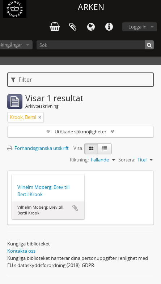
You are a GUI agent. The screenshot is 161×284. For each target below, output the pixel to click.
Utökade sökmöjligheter (80, 131)
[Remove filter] (39, 117)
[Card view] (91, 148)
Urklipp (73, 27)
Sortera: (126, 159)
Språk (91, 27)
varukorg (55, 27)
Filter (21, 80)
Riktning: (79, 159)
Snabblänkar (109, 27)
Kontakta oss (21, 251)
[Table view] (105, 148)
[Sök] (95, 44)
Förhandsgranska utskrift (38, 148)
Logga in (137, 26)
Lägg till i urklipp (75, 208)
